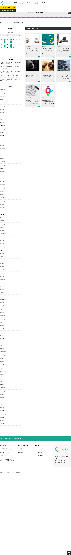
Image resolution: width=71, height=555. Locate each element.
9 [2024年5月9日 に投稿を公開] (10, 39)
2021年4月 (2, 279)
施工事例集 (21, 449)
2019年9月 (2, 341)
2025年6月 (2, 115)
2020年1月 (2, 328)
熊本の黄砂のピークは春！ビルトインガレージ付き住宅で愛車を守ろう (10, 80)
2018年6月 (2, 391)
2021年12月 (3, 253)
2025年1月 (2, 132)
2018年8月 (2, 384)
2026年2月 (2, 89)
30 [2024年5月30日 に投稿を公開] (10, 47)
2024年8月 (2, 148)
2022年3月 (2, 243)
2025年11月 (3, 99)
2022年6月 (2, 233)
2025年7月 (2, 112)
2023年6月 (2, 194)
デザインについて (5, 452)
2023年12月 (3, 174)
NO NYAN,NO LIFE (23, 445)
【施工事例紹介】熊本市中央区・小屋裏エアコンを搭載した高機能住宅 (10, 67)
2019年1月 (2, 368)
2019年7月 (2, 348)
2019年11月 (3, 335)
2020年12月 (3, 292)
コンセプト (3, 445)
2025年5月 (2, 119)
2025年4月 (2, 122)
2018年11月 (3, 374)
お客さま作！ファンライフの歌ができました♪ (9, 75)
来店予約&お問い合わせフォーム (42, 452)
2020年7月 (2, 309)
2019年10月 (3, 338)
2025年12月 (3, 96)
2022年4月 (2, 240)
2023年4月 (2, 201)
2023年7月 (2, 191)
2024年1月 (2, 171)
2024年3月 (2, 165)
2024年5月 (2, 158)
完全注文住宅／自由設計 (6, 449)
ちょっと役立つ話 (38, 449)
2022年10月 (3, 220)
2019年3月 (2, 361)
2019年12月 (3, 332)
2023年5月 (2, 197)
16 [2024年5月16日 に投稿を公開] (10, 42)
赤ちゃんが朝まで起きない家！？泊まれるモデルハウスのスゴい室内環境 (10, 72)
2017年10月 (3, 417)
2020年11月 (3, 296)
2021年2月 (2, 286)
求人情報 (21, 452)
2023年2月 (2, 207)
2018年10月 (3, 377)
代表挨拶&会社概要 (38, 455)
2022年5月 (2, 237)
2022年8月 (2, 227)
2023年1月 (2, 210)
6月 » (1, 53)
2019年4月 (2, 358)
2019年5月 (2, 355)
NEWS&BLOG (37, 445)
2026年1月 (2, 93)
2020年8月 (2, 305)
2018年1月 (2, 407)
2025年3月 (2, 125)
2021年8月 (2, 266)
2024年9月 (2, 145)
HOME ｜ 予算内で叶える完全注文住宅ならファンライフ (14, 438)
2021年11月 (3, 256)
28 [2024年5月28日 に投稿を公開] (4, 47)
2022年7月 (2, 230)
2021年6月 (2, 273)
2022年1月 (2, 250)
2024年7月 (2, 151)
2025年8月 (2, 109)
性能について (4, 455)
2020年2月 (2, 325)
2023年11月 (3, 178)
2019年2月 (2, 364)
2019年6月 (3, 351)
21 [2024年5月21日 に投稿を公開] (4, 44)
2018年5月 (2, 394)
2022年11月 (3, 217)
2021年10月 (3, 260)
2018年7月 (2, 387)
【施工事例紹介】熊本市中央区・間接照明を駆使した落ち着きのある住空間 (10, 63)
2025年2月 (2, 129)
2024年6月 (2, 155)
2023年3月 (2, 204)
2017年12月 (3, 410)
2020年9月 (2, 302)
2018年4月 (2, 397)
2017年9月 (2, 420)
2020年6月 (2, 312)
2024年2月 (2, 168)
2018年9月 (2, 381)
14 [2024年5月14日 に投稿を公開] (4, 42)
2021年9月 (2, 263)
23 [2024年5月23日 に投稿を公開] (10, 44)
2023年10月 (3, 181)
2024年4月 (2, 161)
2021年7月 (2, 269)
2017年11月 (3, 414)
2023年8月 (2, 188)
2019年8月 (2, 345)
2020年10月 (3, 299)
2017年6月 (2, 423)
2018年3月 (2, 400)
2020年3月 (2, 322)
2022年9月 (2, 224)
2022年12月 (3, 214)
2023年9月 (2, 184)
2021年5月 (2, 276)
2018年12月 (3, 371)
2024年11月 (3, 138)
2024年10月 (3, 142)
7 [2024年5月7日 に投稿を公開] (4, 39)
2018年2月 (2, 404)
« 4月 (1, 49)
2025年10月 (3, 102)
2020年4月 (2, 319)
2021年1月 (2, 289)
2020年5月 (2, 315)
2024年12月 (3, 135)
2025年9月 (2, 106)
